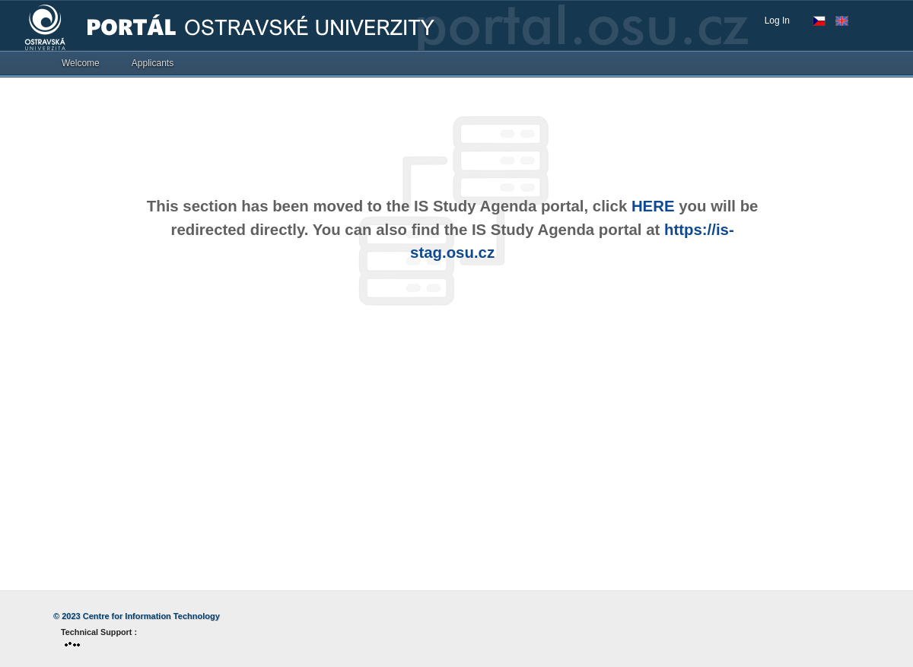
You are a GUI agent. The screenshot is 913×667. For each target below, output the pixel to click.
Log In (777, 20)
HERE (653, 206)
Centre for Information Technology (151, 616)
